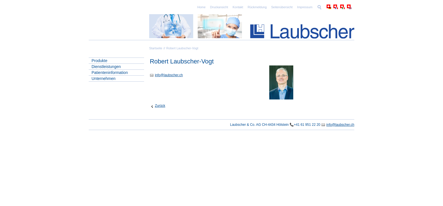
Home (201, 7)
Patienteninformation (110, 72)
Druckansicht (219, 7)
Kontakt (238, 7)
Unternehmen (104, 78)
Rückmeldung (257, 7)
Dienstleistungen (106, 66)
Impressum (304, 7)
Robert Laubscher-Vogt (182, 48)
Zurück (160, 106)
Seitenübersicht (282, 7)
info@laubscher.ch (340, 125)
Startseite (155, 48)
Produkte (99, 60)
